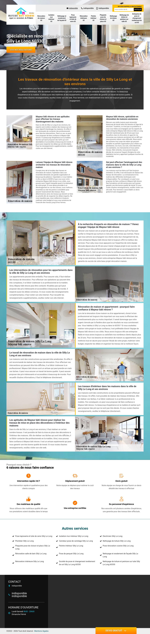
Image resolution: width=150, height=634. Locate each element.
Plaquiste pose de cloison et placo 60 (103, 18)
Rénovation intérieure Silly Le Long (29, 561)
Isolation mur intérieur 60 (51, 18)
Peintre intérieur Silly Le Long (71, 546)
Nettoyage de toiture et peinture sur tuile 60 (124, 18)
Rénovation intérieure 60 (84, 18)
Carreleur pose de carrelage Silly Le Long (76, 541)
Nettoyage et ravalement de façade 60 (61, 18)
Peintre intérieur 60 (93, 18)
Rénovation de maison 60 (41, 18)
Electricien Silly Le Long (112, 536)
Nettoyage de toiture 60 (113, 18)
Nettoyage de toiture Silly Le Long (117, 541)
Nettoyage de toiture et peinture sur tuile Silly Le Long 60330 (121, 563)
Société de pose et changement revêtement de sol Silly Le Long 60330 (77, 563)
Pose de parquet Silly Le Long (71, 553)
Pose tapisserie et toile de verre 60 (72, 18)
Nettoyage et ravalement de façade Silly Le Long (120, 555)
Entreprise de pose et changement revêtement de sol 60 (137, 18)
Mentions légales (41, 631)
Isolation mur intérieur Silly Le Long (73, 536)
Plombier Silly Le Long (24, 541)
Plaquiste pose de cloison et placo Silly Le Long (32, 547)
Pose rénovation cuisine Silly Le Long (118, 546)
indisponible (72, 8)
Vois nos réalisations (21, 50)
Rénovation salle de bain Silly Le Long (30, 553)
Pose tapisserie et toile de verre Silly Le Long (33, 536)
